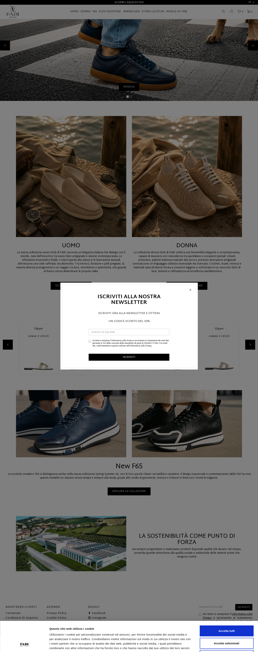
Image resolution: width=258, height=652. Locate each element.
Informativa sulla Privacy (122, 340)
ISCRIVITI (129, 357)
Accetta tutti (226, 602)
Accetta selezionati (226, 615)
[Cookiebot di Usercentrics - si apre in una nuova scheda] (24, 644)
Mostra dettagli (198, 644)
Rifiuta (226, 627)
